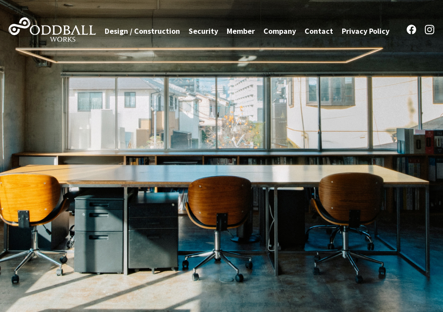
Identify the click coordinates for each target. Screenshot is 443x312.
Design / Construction (142, 31)
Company (279, 31)
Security (203, 31)
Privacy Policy (365, 31)
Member (241, 31)
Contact (319, 31)
